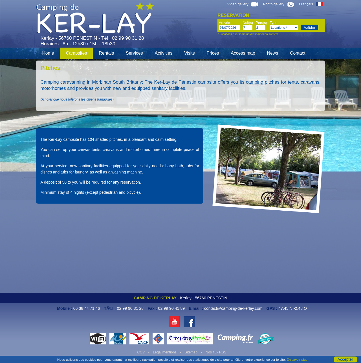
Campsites (76, 53)
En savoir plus (297, 359)
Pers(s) (261, 23)
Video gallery (242, 4)
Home (48, 53)
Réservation (233, 15)
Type (274, 23)
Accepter (345, 359)
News (272, 53)
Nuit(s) (248, 23)
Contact (297, 53)
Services (134, 53)
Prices (212, 53)
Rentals (106, 53)
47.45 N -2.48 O (292, 308)
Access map (243, 53)
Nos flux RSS (216, 352)
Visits (189, 53)
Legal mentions (165, 352)
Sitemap (191, 352)
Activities (164, 53)
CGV (141, 352)
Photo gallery (278, 4)
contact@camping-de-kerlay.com (233, 308)
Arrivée (224, 23)
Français (311, 4)
